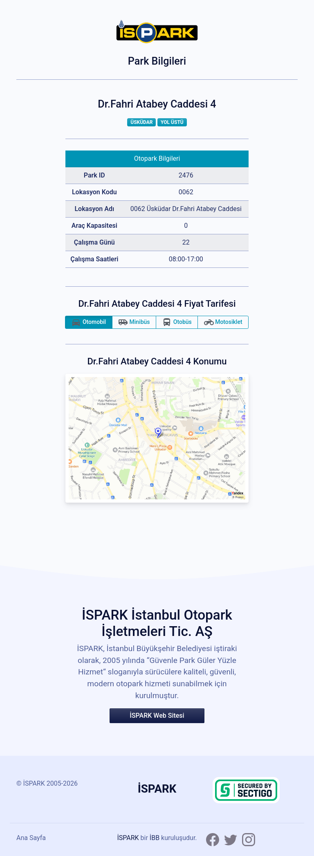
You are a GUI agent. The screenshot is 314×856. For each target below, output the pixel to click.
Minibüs (134, 322)
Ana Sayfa (31, 838)
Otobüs (176, 322)
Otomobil (88, 322)
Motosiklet (223, 322)
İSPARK (128, 838)
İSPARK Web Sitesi (157, 715)
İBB (154, 838)
